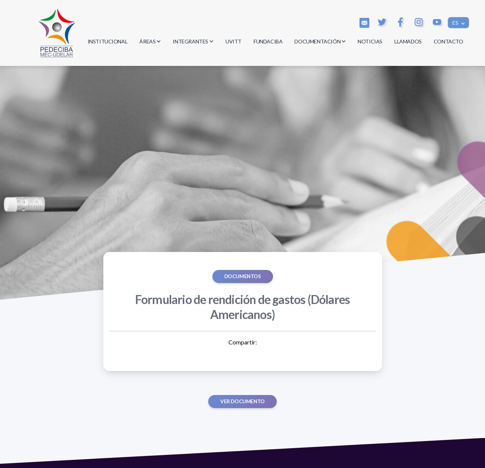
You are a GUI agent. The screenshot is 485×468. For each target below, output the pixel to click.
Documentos (242, 276)
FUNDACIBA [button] (268, 41)
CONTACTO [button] (448, 41)
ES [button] (456, 22)
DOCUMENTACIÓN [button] (320, 41)
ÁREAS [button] (150, 41)
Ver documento (242, 401)
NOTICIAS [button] (370, 41)
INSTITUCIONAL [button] (108, 41)
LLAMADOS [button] (408, 41)
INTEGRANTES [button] (193, 41)
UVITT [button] (233, 41)
